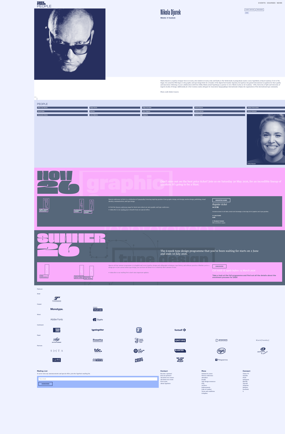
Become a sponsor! (166, 373)
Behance (245, 387)
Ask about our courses (167, 377)
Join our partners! (165, 375)
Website (163, 18)
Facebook (172, 18)
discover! (219, 266)
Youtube (245, 375)
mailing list (124, 210)
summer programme (125, 265)
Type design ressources (208, 381)
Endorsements (206, 387)
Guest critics (249, 9)
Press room (163, 381)
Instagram (246, 379)
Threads (245, 383)
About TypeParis (165, 383)
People (204, 379)
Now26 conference (122, 207)
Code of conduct (207, 389)
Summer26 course (207, 373)
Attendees (205, 377)
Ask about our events (166, 379)
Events (262, 3)
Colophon (204, 393)
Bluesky (245, 381)
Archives (204, 385)
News (279, 3)
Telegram (246, 385)
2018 (246, 12)
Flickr (244, 377)
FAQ (203, 383)
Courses (271, 3)
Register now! (221, 200)
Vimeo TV (246, 373)
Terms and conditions (208, 391)
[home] (41, 3)
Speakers (260, 9)
